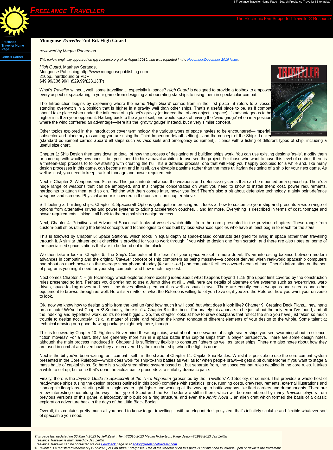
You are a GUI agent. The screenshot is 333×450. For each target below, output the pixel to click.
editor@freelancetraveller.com (155, 444)
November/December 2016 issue (212, 59)
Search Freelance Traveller (296, 1)
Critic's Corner (12, 57)
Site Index (323, 1)
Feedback (108, 444)
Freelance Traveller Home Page (256, 1)
